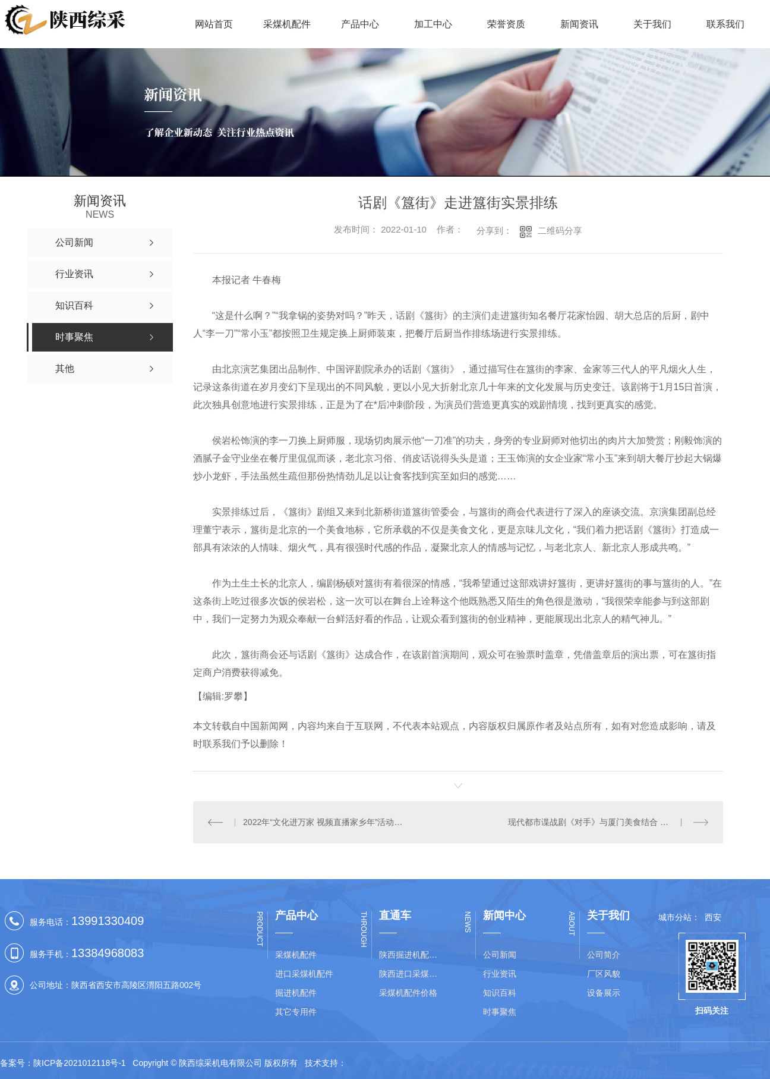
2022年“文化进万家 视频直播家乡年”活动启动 (325, 822)
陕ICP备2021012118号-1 (79, 1063)
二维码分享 (560, 230)
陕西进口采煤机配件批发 (411, 973)
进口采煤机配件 (304, 973)
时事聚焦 (499, 1012)
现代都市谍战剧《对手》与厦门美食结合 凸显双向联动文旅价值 (608, 822)
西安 (713, 917)
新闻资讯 (579, 24)
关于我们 (652, 24)
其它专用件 (296, 1012)
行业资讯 (499, 973)
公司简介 (603, 954)
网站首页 (214, 24)
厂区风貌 (603, 973)
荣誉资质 (506, 24)
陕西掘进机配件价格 (411, 954)
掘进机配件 (296, 993)
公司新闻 (499, 954)
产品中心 (360, 24)
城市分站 (675, 917)
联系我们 (725, 24)
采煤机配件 (287, 24)
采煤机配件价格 (408, 993)
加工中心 (433, 24)
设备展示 (603, 993)
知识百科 (499, 993)
